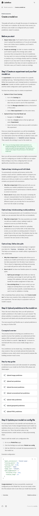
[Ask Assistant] (35, 459)
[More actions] (37, 2)
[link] (19, 375)
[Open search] (31, 2)
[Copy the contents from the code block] (32, 459)
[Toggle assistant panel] (34, 2)
